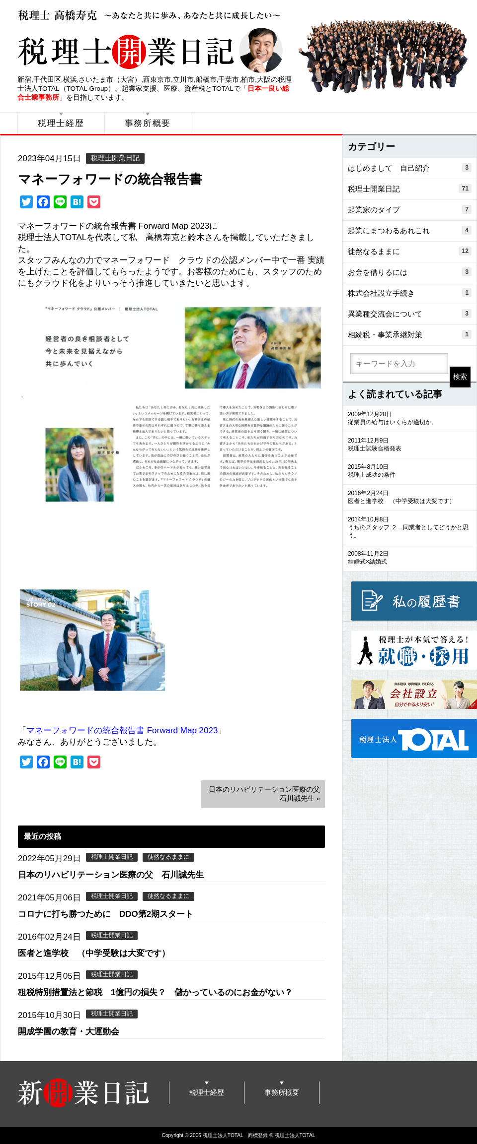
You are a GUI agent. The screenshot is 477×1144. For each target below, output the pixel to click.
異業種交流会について (410, 313)
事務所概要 (148, 123)
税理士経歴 (61, 123)
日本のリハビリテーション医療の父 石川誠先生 (111, 875)
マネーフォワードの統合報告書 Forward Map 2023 (122, 730)
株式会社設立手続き (410, 292)
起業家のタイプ (410, 209)
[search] (399, 363)
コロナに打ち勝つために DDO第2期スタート (105, 914)
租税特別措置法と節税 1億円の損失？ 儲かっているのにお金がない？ (155, 992)
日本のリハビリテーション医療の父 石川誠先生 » (267, 794)
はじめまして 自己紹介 (410, 167)
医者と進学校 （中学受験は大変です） (94, 953)
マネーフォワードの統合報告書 (110, 179)
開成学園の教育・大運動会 (68, 1031)
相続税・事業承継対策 (410, 334)
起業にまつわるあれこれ (410, 230)
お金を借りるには (410, 271)
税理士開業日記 (115, 158)
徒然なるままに (168, 856)
